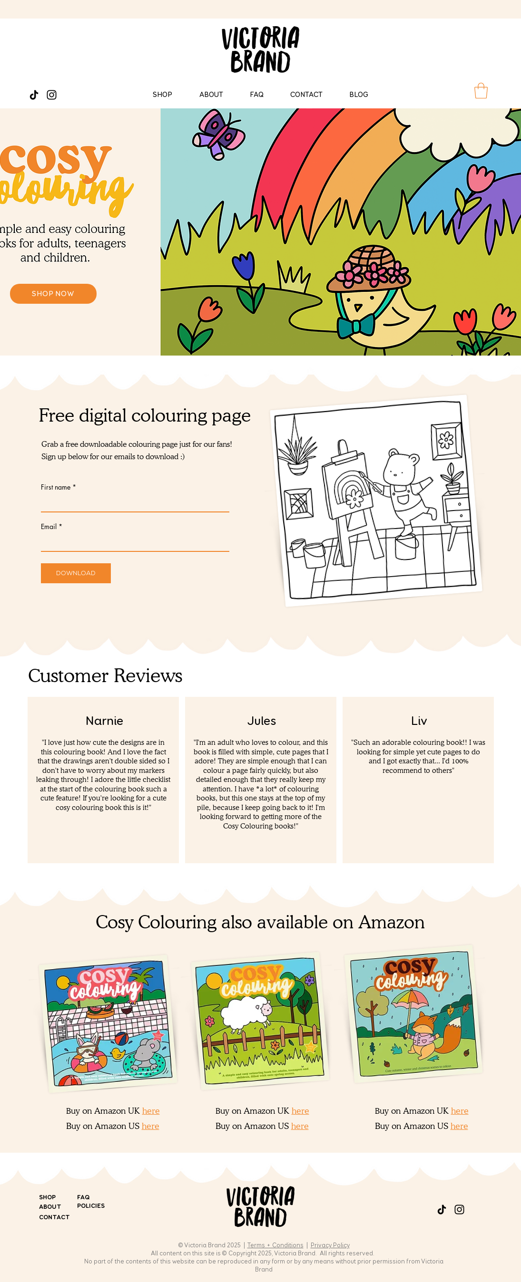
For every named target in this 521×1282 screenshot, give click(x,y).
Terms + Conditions (275, 1245)
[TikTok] (34, 94)
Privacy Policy (330, 1245)
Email (49, 526)
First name (55, 487)
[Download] (76, 573)
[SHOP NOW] (53, 294)
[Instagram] (51, 94)
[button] (481, 90)
